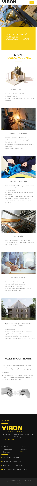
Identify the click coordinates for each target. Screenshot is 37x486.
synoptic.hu (18, 483)
